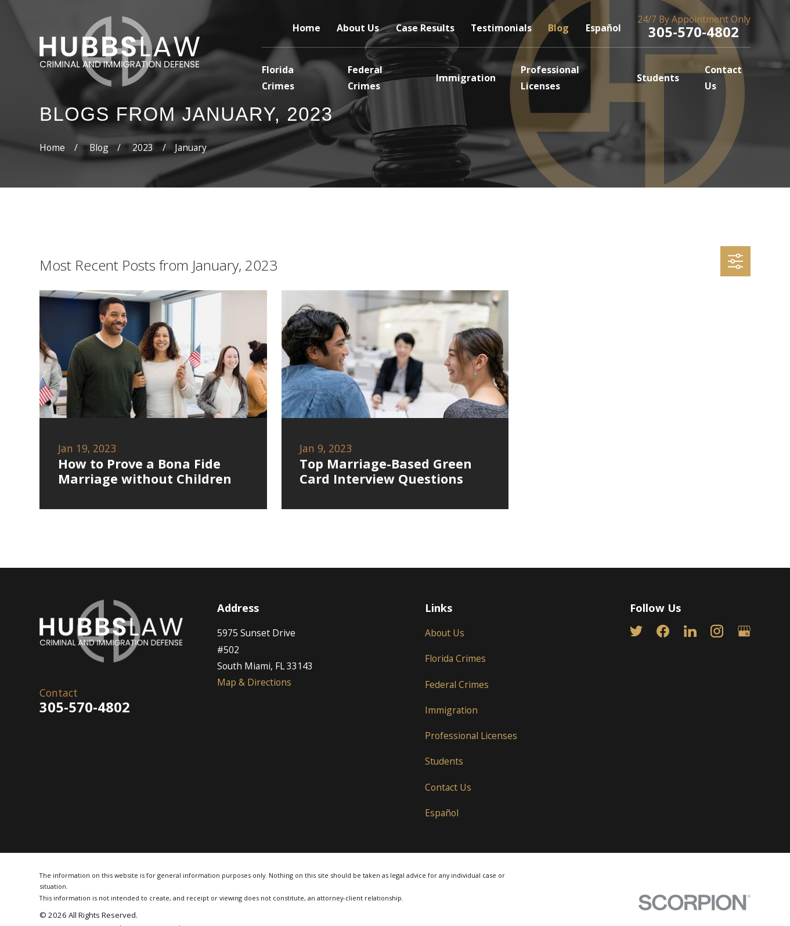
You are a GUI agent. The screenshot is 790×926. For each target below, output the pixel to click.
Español (603, 27)
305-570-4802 (693, 32)
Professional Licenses (471, 735)
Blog (558, 27)
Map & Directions (254, 682)
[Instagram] (716, 631)
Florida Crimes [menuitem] (278, 77)
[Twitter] (636, 631)
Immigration (451, 710)
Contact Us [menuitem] (723, 77)
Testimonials (501, 27)
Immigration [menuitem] (466, 77)
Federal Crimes (457, 684)
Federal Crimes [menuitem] (365, 77)
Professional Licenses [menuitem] (550, 77)
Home (306, 27)
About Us (358, 27)
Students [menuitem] (658, 77)
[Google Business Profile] (744, 631)
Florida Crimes (455, 658)
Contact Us (448, 787)
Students (444, 761)
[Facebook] (662, 631)
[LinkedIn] (690, 631)
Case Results (425, 27)
